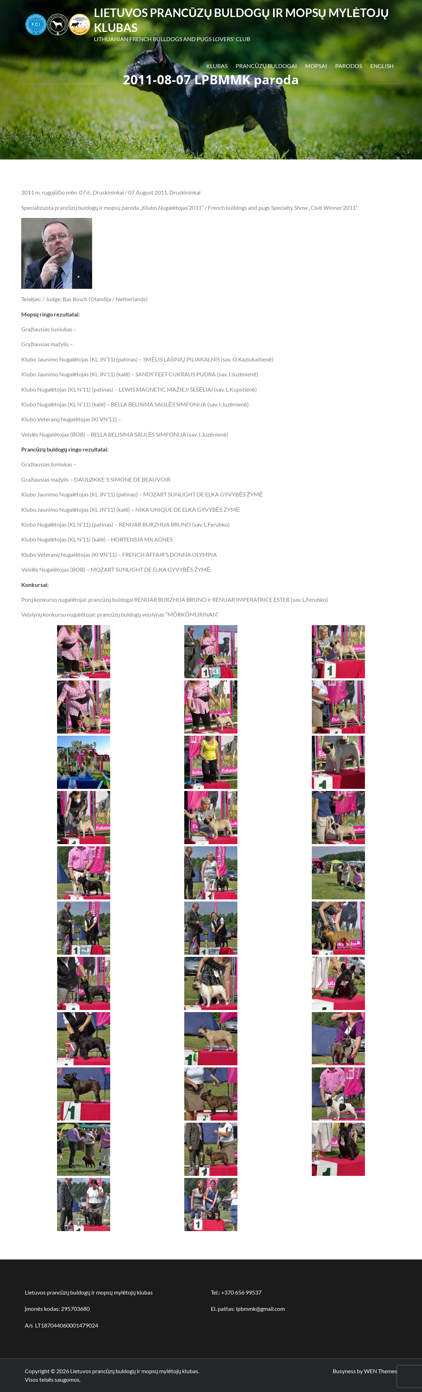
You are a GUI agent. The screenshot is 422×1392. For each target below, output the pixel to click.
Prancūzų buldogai (266, 65)
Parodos (348, 65)
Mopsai (316, 65)
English (382, 65)
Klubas (216, 65)
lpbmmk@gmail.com (260, 1308)
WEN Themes (380, 1371)
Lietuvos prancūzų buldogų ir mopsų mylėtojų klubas (134, 1371)
